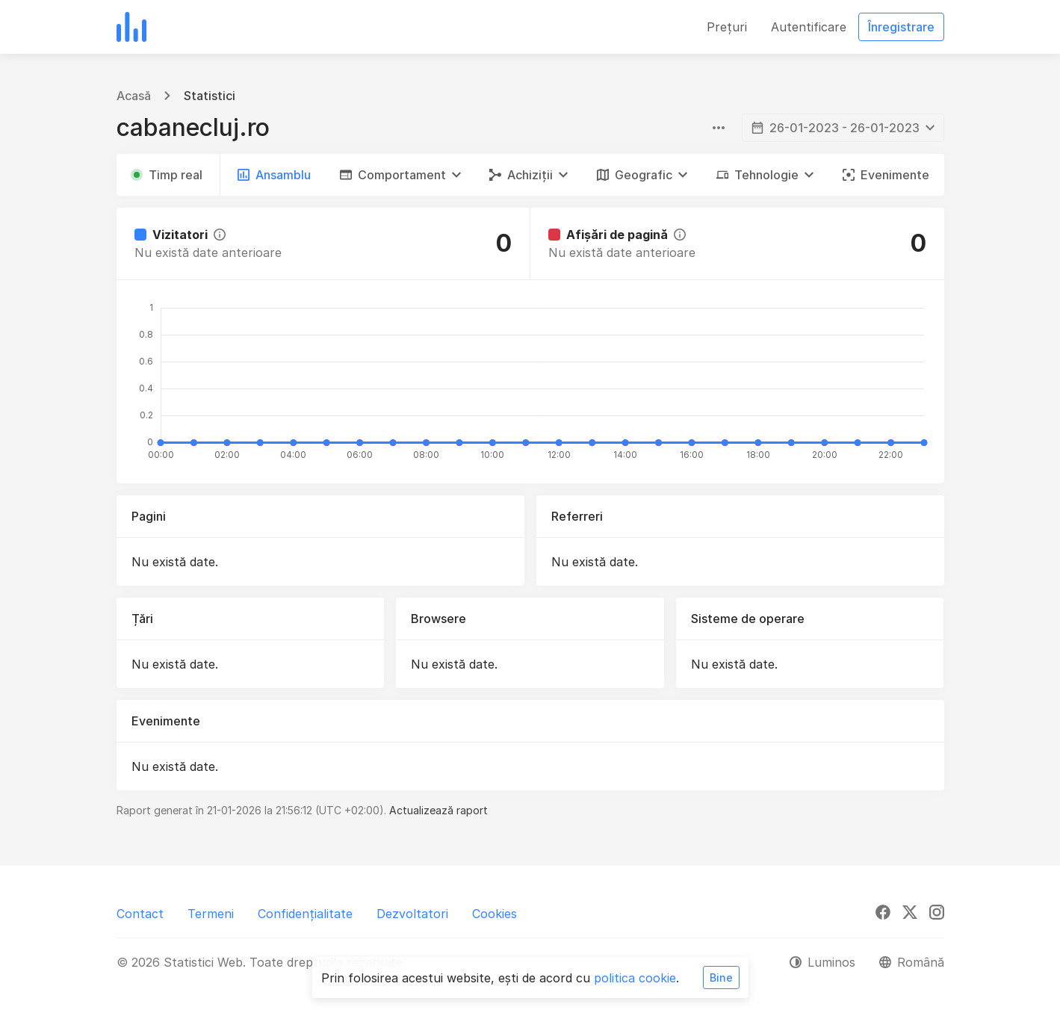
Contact (140, 913)
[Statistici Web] (131, 27)
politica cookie (635, 977)
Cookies (494, 913)
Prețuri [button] (727, 26)
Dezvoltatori (412, 913)
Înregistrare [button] (901, 26)
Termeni (210, 913)
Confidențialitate (305, 913)
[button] (400, 175)
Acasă (134, 95)
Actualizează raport (438, 810)
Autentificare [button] (808, 26)
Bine (721, 977)
